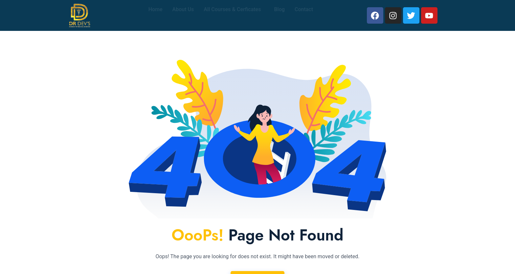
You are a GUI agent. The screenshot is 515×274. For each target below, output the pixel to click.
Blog (279, 15)
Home (155, 15)
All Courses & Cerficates (232, 15)
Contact (304, 15)
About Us (183, 15)
